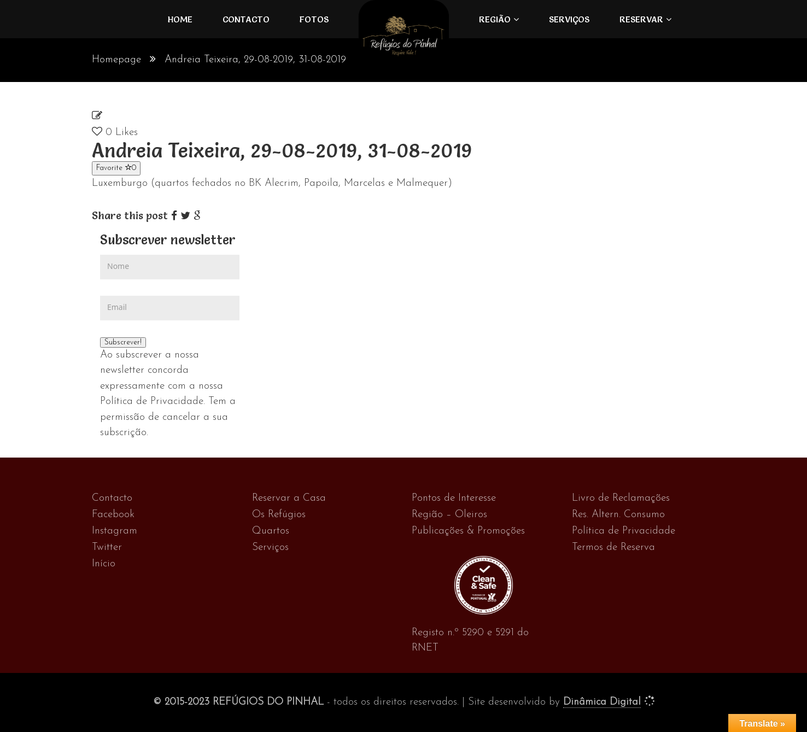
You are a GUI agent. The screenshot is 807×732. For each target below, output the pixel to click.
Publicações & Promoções (468, 531)
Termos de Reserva (613, 547)
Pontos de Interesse (454, 498)
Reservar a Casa (289, 498)
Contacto (246, 19)
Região (495, 19)
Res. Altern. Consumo (618, 515)
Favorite (116, 167)
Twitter (107, 547)
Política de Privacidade (623, 531)
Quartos (270, 531)
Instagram (114, 531)
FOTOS (314, 19)
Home (180, 19)
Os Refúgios (279, 515)
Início (103, 564)
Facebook (113, 515)
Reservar (641, 19)
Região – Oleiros (449, 515)
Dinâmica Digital (602, 702)
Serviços (569, 19)
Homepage (116, 60)
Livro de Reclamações (621, 498)
